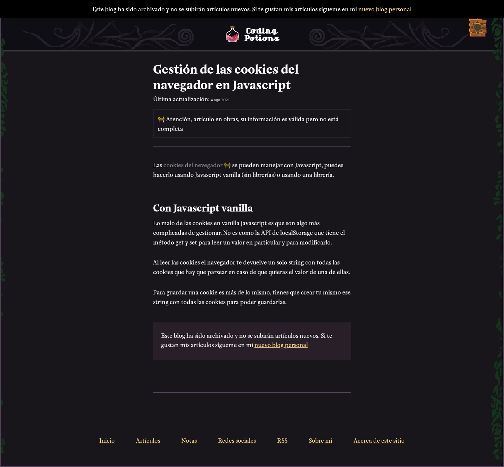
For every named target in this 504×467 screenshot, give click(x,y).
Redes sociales (237, 440)
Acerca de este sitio (379, 440)
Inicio (107, 440)
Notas (189, 440)
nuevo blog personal (385, 8)
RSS (282, 440)
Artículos (148, 440)
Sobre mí (320, 440)
